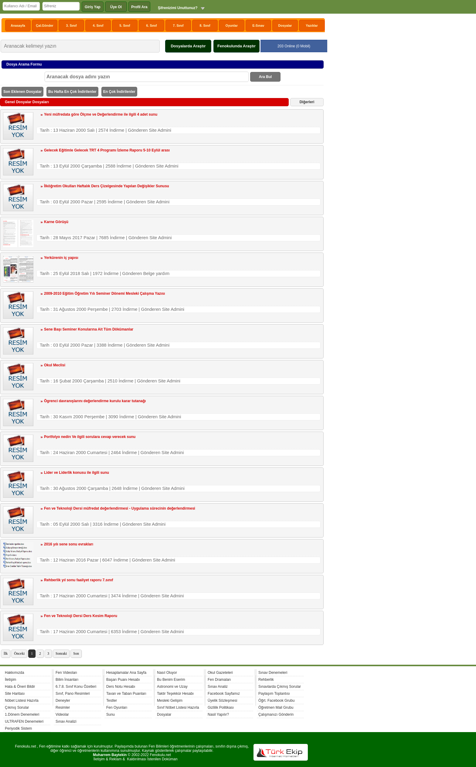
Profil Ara (139, 7)
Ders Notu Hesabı (120, 686)
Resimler (63, 707)
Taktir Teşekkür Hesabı (175, 693)
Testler (111, 700)
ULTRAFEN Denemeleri (24, 721)
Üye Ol (116, 7)
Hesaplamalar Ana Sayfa (126, 672)
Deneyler (63, 700)
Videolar (62, 714)
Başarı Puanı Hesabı (123, 679)
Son (76, 653)
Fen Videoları (66, 672)
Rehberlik (266, 679)
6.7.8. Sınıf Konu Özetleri (76, 686)
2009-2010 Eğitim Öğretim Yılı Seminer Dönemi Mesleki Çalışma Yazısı (104, 293)
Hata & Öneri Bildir (20, 686)
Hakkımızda (14, 672)
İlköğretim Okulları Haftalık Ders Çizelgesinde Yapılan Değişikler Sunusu (106, 186)
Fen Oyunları (116, 707)
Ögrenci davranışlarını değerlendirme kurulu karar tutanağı (95, 401)
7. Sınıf (178, 25)
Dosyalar (285, 25)
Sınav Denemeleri (272, 672)
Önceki (19, 653)
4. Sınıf (98, 25)
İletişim (10, 679)
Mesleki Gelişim (169, 700)
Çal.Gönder (44, 25)
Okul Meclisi (54, 365)
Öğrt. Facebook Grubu (276, 700)
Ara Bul (265, 77)
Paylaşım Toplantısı (274, 693)
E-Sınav (258, 25)
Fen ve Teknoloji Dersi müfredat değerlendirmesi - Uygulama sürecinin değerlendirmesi (119, 508)
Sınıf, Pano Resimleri (73, 693)
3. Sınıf (71, 25)
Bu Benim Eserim (171, 679)
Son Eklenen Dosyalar (22, 92)
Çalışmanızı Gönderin (276, 714)
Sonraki (61, 653)
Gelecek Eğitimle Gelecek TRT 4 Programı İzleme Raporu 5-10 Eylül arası (107, 150)
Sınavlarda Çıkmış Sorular (279, 686)
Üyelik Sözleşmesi (222, 700)
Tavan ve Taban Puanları (126, 693)
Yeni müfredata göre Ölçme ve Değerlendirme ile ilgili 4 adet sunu (100, 114)
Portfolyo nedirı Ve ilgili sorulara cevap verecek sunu (89, 437)
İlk (6, 653)
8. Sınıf (205, 25)
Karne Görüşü (56, 222)
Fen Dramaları (219, 679)
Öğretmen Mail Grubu (275, 707)
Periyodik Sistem (18, 728)
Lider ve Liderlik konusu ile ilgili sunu (76, 472)
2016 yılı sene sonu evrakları (68, 544)
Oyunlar (232, 25)
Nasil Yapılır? (218, 714)
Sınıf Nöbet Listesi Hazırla (178, 707)
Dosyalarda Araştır (188, 46)
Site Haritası (15, 693)
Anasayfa (18, 25)
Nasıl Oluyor (167, 672)
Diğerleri (307, 102)
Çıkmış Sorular (17, 707)
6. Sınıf (151, 25)
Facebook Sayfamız (224, 693)
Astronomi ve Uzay (172, 686)
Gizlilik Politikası (221, 707)
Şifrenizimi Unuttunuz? (178, 8)
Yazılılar (312, 25)
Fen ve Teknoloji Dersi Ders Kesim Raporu (80, 616)
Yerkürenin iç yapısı (61, 258)
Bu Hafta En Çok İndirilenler (72, 92)
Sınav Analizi (66, 721)
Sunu (110, 714)
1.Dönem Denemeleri (22, 714)
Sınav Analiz (218, 686)
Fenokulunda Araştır (236, 46)
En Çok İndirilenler (119, 92)
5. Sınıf (125, 25)
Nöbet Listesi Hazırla (22, 700)
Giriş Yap (92, 7)
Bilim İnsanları (67, 679)
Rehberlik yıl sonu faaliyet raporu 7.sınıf (78, 580)
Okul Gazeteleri (220, 672)
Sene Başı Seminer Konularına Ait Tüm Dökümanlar (88, 329)
